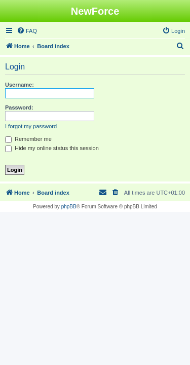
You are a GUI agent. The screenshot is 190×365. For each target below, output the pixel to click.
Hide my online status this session (52, 148)
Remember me (28, 139)
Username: (19, 85)
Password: (19, 107)
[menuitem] (27, 31)
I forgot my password (31, 126)
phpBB (69, 206)
